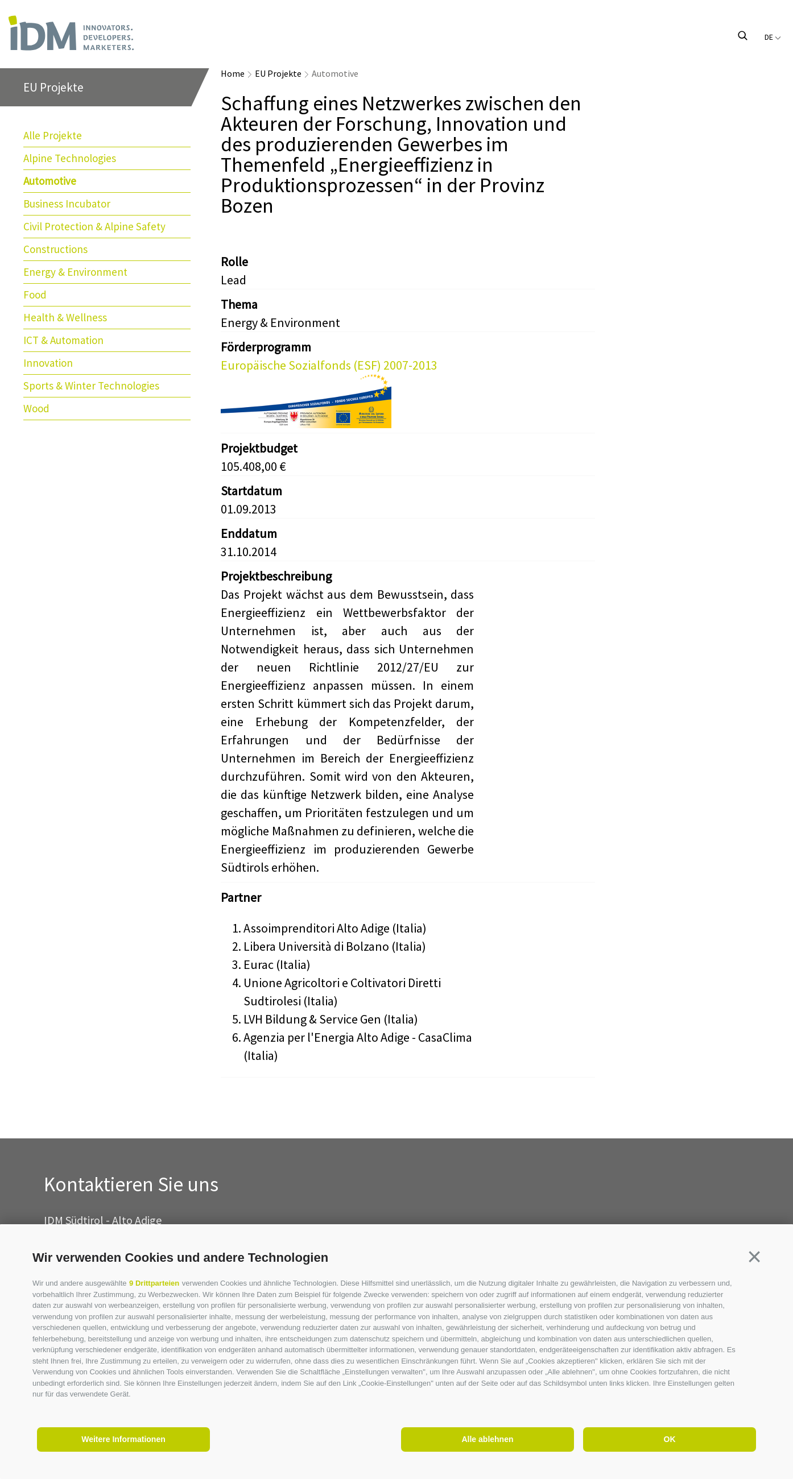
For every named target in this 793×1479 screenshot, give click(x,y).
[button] (754, 1256)
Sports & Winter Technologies (91, 385)
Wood (36, 408)
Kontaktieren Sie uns (131, 1185)
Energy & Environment (75, 272)
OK (670, 1439)
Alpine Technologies (69, 158)
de (773, 37)
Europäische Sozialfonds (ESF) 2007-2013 (329, 365)
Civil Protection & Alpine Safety (94, 226)
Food (35, 294)
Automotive (49, 181)
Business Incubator (66, 203)
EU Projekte (278, 73)
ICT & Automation (63, 340)
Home (233, 73)
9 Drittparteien (154, 1283)
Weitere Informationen (123, 1439)
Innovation (48, 363)
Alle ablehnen (487, 1439)
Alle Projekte (52, 135)
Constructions (55, 249)
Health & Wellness (65, 317)
